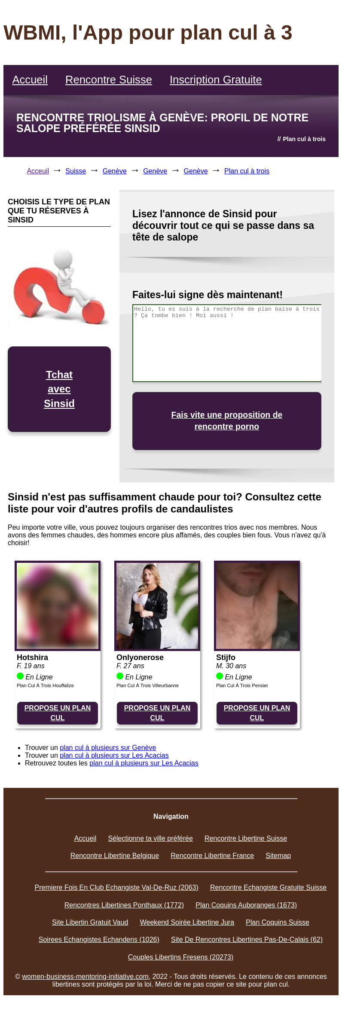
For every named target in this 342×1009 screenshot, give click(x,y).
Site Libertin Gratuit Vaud (90, 922)
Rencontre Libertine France (212, 855)
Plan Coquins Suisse (277, 922)
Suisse (75, 171)
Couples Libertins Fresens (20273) (180, 957)
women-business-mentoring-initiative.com (85, 976)
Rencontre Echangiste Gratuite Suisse (268, 887)
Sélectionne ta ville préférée (150, 838)
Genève (115, 171)
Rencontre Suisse (108, 80)
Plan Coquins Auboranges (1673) (246, 905)
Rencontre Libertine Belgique (114, 855)
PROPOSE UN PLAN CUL (57, 712)
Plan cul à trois (246, 171)
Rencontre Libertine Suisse (246, 838)
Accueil (30, 80)
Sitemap (278, 855)
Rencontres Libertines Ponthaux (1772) (124, 905)
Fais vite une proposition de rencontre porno (227, 420)
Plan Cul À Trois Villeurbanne (147, 685)
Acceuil (38, 171)
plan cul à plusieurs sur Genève (108, 747)
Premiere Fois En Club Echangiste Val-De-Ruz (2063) (116, 887)
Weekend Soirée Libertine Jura (187, 922)
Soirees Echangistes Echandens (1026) (99, 939)
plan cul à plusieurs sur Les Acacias (114, 755)
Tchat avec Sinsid (59, 389)
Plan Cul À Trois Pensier (242, 685)
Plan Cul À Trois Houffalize (45, 685)
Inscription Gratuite (216, 80)
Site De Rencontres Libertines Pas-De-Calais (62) (247, 939)
